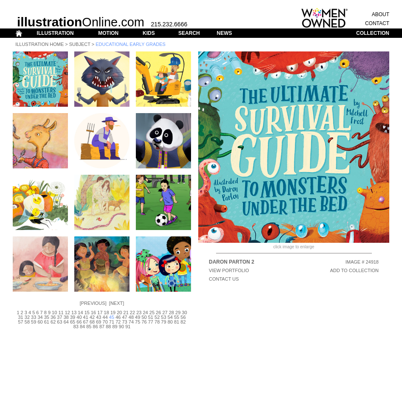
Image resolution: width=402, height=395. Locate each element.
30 (184, 312)
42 (92, 317)
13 (73, 312)
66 (79, 321)
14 (80, 312)
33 (33, 317)
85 (88, 326)
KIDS (149, 33)
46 (118, 317)
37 (59, 317)
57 (20, 321)
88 (108, 326)
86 (95, 326)
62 (53, 321)
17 (99, 312)
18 (106, 312)
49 (137, 317)
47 (124, 317)
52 (157, 317)
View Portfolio (229, 270)
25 (152, 312)
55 (176, 317)
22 (132, 312)
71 (111, 321)
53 (163, 317)
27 (164, 312)
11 (60, 312)
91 (127, 326)
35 (46, 317)
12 (67, 312)
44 (105, 317)
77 (150, 321)
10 (54, 312)
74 (131, 321)
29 (177, 312)
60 (39, 321)
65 (72, 321)
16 (93, 312)
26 (158, 312)
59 (33, 321)
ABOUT (380, 14)
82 (183, 321)
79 (163, 321)
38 (66, 317)
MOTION (108, 33)
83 (76, 326)
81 (176, 321)
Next (116, 303)
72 (118, 321)
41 (85, 317)
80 (170, 321)
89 (115, 326)
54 (170, 317)
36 (53, 317)
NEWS (224, 33)
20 (119, 312)
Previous (93, 303)
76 (143, 321)
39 (72, 317)
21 (126, 312)
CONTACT (377, 23)
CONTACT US (224, 278)
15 (87, 312)
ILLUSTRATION (55, 33)
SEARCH (189, 33)
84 (82, 326)
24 (145, 312)
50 (143, 317)
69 (98, 321)
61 (46, 321)
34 (39, 317)
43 (98, 317)
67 (85, 321)
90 (121, 326)
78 (157, 321)
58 (27, 321)
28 (171, 312)
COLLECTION (372, 33)
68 (92, 321)
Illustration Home (39, 44)
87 (101, 326)
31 (20, 317)
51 (150, 317)
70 (105, 321)
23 (138, 312)
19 (112, 312)
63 (59, 321)
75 (137, 321)
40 (79, 317)
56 (183, 317)
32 (27, 317)
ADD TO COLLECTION (354, 270)
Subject (79, 44)
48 (131, 317)
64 (66, 321)
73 (124, 321)
